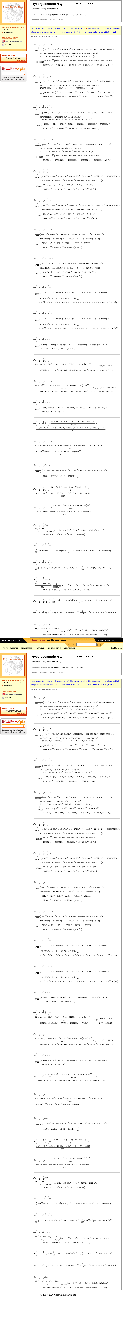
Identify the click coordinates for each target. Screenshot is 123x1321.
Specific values (94, 28)
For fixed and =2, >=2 (69, 32)
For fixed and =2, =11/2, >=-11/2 (100, 32)
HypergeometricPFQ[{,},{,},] (70, 28)
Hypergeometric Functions (41, 28)
